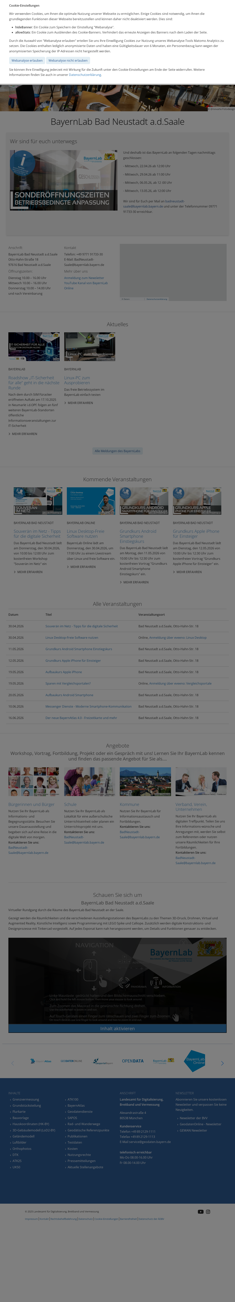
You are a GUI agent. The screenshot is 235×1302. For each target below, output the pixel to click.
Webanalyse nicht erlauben (68, 60)
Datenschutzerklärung (85, 75)
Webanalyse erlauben (27, 60)
